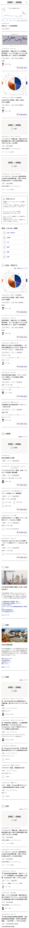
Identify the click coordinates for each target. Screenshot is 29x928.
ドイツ (21, 491)
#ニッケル (15, 734)
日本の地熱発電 (5, 660)
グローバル (13, 48)
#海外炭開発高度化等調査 (8, 926)
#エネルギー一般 (6, 355)
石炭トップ (22, 809)
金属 (3, 708)
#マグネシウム (5, 736)
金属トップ (22, 680)
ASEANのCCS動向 (6, 605)
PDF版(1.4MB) (22, 68)
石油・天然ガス (6, 28)
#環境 (14, 499)
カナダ (14, 745)
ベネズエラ (17, 765)
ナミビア (13, 468)
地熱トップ (4, 667)
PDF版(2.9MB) (22, 485)
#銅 (2, 793)
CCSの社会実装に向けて (8, 611)
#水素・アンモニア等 (7, 385)
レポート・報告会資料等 (13, 461)
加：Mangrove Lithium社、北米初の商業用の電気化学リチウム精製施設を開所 (14, 749)
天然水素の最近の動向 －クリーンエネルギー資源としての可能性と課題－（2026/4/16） (14, 377)
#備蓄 (3, 412)
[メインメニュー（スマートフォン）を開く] (26, 2)
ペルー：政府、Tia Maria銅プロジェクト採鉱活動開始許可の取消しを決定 (14, 786)
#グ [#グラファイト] (21, 736)
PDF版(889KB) (22, 115)
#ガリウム (4, 734)
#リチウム (4, 756)
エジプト (17, 466)
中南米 (12, 765)
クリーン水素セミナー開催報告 (12, 493)
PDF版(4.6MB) (22, 510)
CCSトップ (4, 615)
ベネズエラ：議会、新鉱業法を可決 (13, 768)
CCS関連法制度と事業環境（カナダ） (11, 603)
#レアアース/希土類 (15, 736)
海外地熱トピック (6, 662)
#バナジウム (22, 734)
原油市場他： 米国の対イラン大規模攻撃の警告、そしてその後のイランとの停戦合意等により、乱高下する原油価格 (14, 53)
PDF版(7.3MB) (22, 424)
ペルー (16, 782)
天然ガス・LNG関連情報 (9, 26)
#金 (2, 773)
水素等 (3, 461)
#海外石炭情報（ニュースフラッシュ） (11, 148)
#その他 (6, 773)
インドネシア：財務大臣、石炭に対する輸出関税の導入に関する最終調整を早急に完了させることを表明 (14, 141)
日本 (15, 491)
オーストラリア (20, 698)
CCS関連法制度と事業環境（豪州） (10, 601)
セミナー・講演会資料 (11, 880)
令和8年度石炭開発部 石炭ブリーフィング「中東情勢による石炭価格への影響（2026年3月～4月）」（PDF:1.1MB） (14, 875)
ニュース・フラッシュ (11, 708)
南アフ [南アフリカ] (17, 468)
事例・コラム (5, 663)
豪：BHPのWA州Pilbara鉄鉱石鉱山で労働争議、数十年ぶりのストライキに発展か (14, 703)
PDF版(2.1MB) (22, 533)
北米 (12, 745)
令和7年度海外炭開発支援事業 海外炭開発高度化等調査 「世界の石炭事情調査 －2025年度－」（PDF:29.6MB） (14, 919)
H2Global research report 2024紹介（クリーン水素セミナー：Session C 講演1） (14, 543)
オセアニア (13, 698)
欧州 (18, 491)
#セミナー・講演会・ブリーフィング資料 (12, 883)
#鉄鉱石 (4, 711)
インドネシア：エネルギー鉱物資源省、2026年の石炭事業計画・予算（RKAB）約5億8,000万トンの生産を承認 (14, 178)
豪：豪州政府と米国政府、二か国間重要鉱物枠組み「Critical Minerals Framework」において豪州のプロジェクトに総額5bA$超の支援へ (14, 726)
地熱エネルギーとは (7, 658)
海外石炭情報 (9, 146)
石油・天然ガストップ (19, 268)
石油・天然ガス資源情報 (17, 58)
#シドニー (8, 711)
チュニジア (23, 466)
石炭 (3, 146)
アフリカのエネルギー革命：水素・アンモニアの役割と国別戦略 (14, 471)
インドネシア (17, 136)
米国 (14, 892)
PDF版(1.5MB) (22, 367)
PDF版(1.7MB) (22, 558)
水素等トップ (21, 436)
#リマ (10, 773)
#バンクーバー (11, 756)
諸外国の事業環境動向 (7, 610)
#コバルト (10, 734)
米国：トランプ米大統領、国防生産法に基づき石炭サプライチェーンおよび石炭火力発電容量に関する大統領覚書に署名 (14, 897)
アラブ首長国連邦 (17, 97)
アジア (12, 136)
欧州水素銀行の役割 (8, 458)
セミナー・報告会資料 (17, 352)
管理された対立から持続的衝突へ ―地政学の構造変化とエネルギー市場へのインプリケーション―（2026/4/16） (14, 347)
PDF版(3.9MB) (22, 396)
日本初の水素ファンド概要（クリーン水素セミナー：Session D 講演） (14, 519)
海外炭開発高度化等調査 (12, 924)
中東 (12, 97)
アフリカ (13, 466)
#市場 (3, 61)
